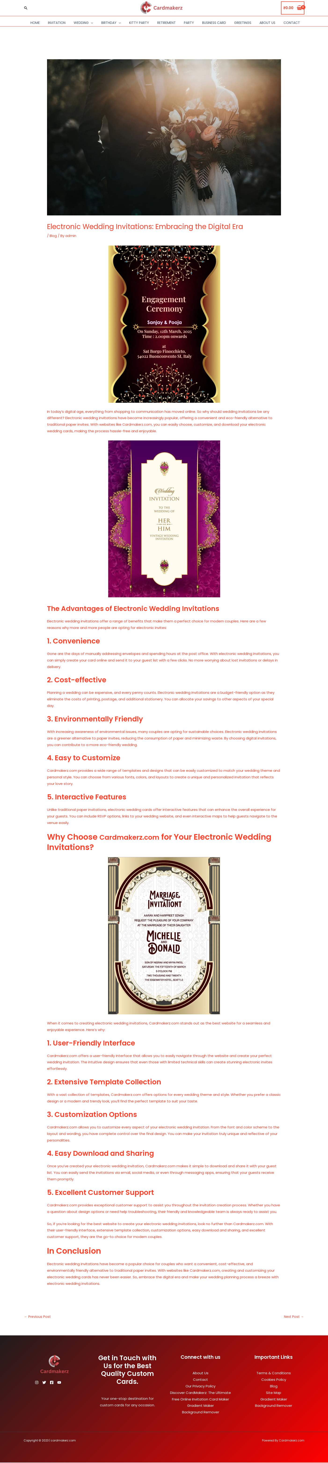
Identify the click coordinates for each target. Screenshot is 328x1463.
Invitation (57, 22)
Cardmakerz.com (137, 424)
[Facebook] (57, 1383)
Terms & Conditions (273, 1373)
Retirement (166, 22)
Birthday (109, 22)
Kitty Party (139, 22)
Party (189, 22)
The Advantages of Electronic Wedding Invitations (146, 608)
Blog (53, 235)
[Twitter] (47, 1383)
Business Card (214, 22)
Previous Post (38, 1316)
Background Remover (200, 1412)
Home (35, 22)
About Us (267, 22)
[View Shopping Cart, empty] (293, 8)
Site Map (273, 1392)
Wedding (81, 22)
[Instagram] (36, 1383)
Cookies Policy (273, 1380)
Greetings (242, 22)
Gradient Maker (200, 1406)
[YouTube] (67, 1383)
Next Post (293, 1316)
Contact (292, 22)
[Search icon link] (26, 8)
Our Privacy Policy (200, 1386)
